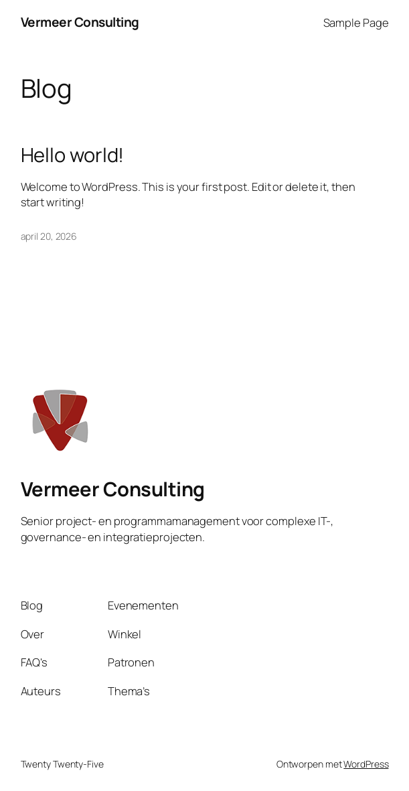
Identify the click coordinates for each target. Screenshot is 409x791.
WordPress (365, 764)
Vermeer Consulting (80, 22)
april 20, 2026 (49, 236)
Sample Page (356, 22)
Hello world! (73, 155)
